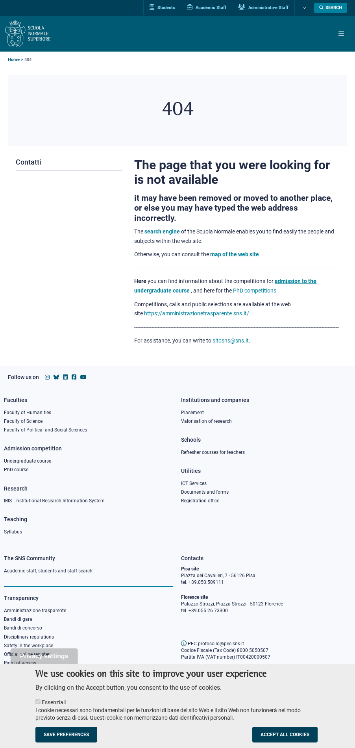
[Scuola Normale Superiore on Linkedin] (65, 377)
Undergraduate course (27, 461)
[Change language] (303, 8)
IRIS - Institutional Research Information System (54, 501)
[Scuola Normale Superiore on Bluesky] (56, 377)
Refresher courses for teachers (213, 452)
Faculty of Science (23, 421)
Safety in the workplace (28, 645)
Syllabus (13, 532)
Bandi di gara (18, 619)
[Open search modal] (330, 8)
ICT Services (194, 483)
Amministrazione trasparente (35, 610)
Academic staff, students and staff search (48, 571)
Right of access (20, 663)
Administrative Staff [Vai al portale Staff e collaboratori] (263, 7)
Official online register (27, 654)
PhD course (16, 469)
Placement (192, 412)
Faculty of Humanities (27, 412)
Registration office (200, 501)
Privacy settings (44, 664)
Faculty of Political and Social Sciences (45, 430)
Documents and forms (205, 492)
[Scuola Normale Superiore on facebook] (74, 377)
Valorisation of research (206, 421)
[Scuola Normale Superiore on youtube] (83, 377)
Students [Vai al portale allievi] (162, 7)
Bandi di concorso (23, 628)
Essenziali (54, 710)
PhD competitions (254, 290)
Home (14, 59)
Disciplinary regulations (29, 637)
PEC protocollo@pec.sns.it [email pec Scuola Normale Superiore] (212, 643)
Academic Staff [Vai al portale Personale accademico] (206, 7)
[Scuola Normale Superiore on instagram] (47, 377)
